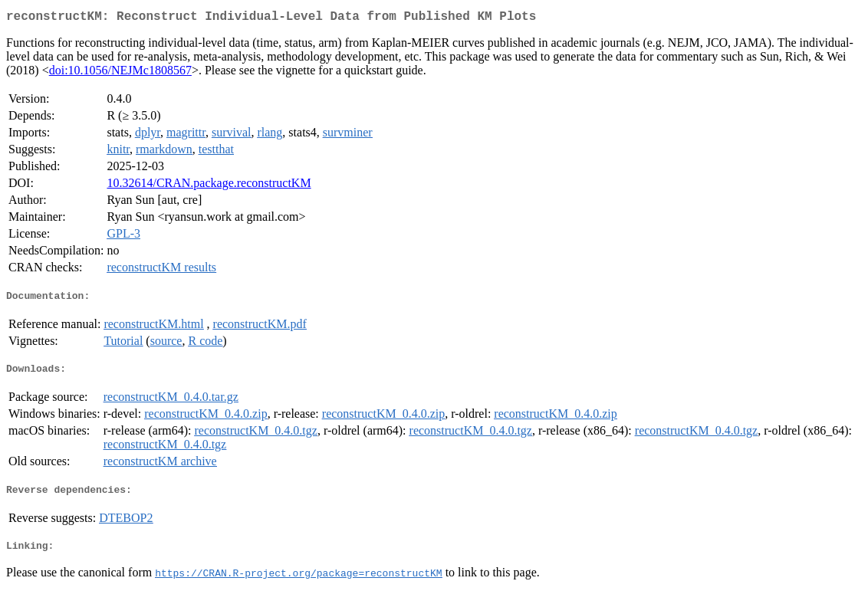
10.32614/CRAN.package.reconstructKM (209, 185)
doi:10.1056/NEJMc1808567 (120, 73)
